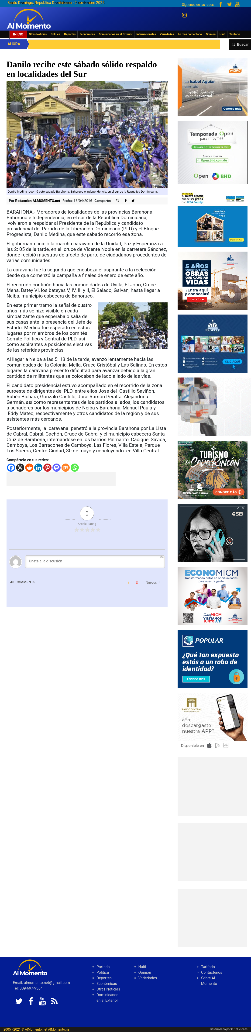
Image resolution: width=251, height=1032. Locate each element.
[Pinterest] (47, 468)
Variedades (167, 34)
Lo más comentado (190, 34)
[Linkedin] (38, 468)
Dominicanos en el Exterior (115, 34)
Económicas (87, 34)
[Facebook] (11, 468)
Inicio (18, 34)
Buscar (243, 44)
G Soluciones (239, 1029)
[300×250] (213, 217)
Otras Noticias (38, 34)
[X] (20, 468)
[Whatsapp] (75, 468)
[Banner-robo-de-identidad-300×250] (213, 658)
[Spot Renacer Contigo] (213, 343)
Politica (55, 34)
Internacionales (146, 34)
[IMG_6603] (213, 470)
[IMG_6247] (213, 595)
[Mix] (66, 468)
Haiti (222, 34)
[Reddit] (29, 468)
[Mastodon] (56, 468)
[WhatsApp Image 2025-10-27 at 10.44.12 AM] (213, 87)
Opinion (211, 34)
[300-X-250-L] (213, 532)
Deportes (70, 34)
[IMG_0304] (213, 152)
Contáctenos (211, 972)
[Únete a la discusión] (95, 561)
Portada (103, 967)
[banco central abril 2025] (213, 721)
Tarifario (234, 34)
